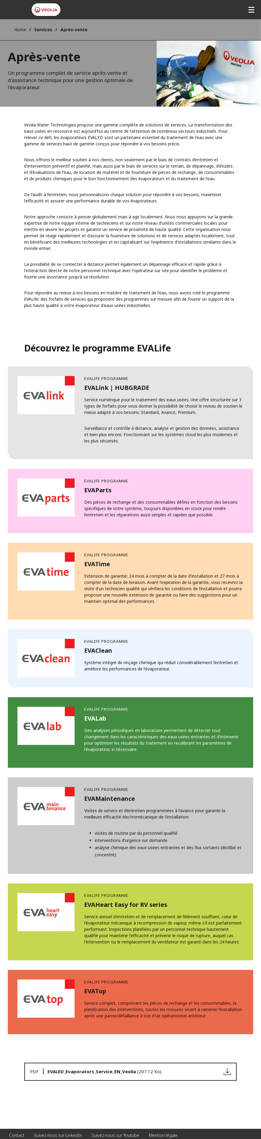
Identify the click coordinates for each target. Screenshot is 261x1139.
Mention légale (163, 1135)
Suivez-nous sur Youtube (115, 1135)
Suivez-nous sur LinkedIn (58, 1135)
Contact (16, 1135)
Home (20, 29)
